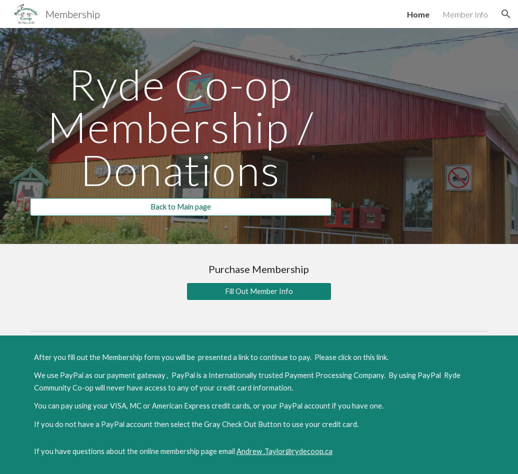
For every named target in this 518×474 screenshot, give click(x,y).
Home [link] (418, 14)
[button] (506, 14)
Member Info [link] (465, 14)
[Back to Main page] (180, 207)
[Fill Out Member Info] (259, 291)
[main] (181, 127)
